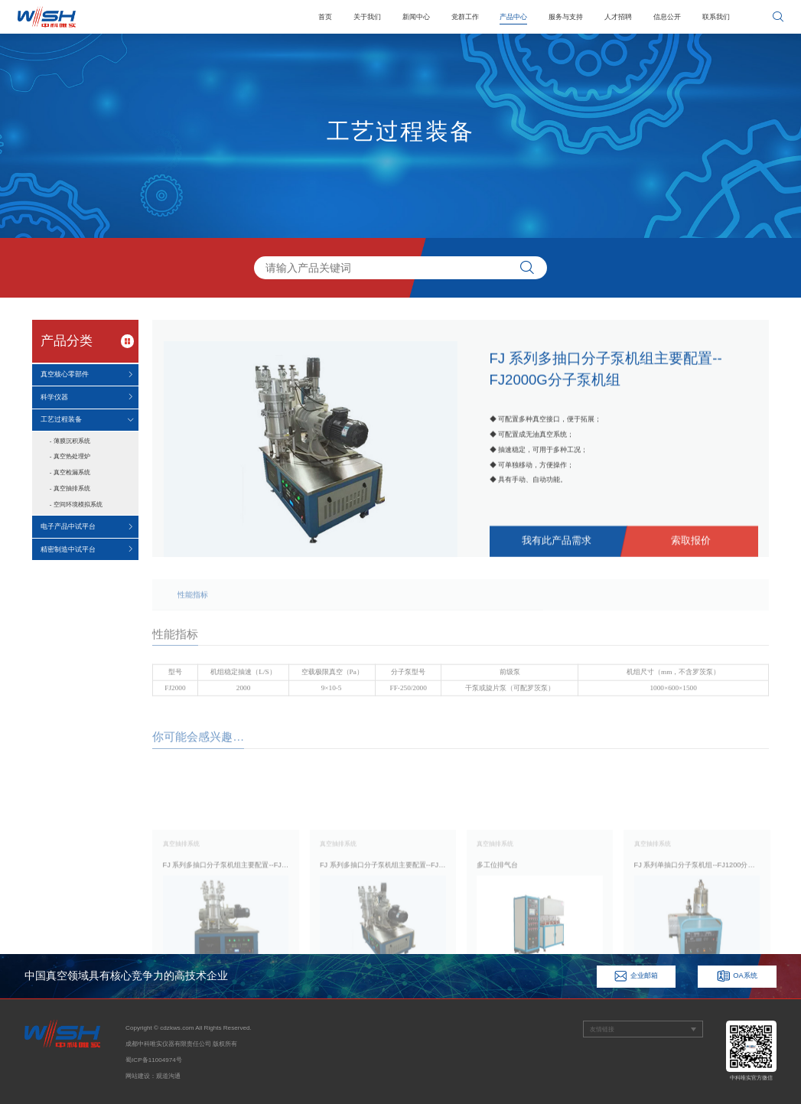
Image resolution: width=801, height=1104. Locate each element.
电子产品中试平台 (68, 526)
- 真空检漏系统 (70, 472)
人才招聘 (618, 17)
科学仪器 (54, 397)
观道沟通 (168, 1076)
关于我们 (367, 17)
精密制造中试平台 (68, 549)
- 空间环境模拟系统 (76, 504)
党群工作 (465, 17)
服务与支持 (566, 17)
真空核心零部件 (65, 374)
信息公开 (667, 17)
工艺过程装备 (61, 419)
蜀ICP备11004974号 (153, 1060)
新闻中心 (416, 17)
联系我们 (716, 17)
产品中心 (513, 17)
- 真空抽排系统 (70, 488)
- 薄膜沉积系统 (70, 441)
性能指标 (192, 607)
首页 (325, 17)
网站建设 (137, 1076)
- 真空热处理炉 (70, 456)
